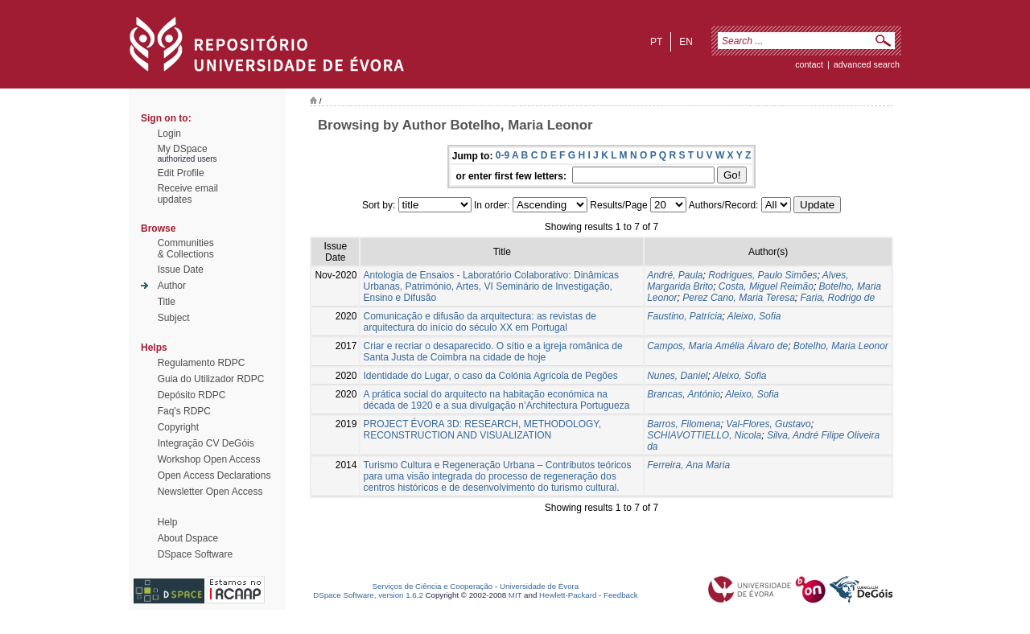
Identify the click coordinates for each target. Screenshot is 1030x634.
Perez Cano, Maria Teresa (738, 297)
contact (809, 64)
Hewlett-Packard (567, 595)
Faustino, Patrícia (684, 316)
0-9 (502, 155)
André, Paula (674, 275)
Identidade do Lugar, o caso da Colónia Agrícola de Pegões (490, 375)
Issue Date (181, 269)
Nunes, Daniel (677, 375)
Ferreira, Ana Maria (688, 465)
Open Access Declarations (214, 475)
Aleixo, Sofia (754, 316)
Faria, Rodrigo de (838, 297)
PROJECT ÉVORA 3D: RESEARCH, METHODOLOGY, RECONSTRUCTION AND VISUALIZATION (482, 429)
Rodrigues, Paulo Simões (762, 275)
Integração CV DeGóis (206, 443)
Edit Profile (181, 173)
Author (172, 285)
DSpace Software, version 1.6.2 (368, 595)
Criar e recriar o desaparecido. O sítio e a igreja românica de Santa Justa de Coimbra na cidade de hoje (492, 351)
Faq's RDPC (184, 411)
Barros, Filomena (683, 424)
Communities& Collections (186, 248)
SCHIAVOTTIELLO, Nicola (704, 435)
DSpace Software (195, 554)
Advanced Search (867, 64)
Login (169, 133)
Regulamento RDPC (201, 362)
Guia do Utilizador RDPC (211, 379)
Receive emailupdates (188, 194)
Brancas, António (683, 394)
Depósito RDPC (192, 395)
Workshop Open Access (209, 459)
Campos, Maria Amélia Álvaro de (717, 346)
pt (656, 41)
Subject (174, 317)
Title (166, 301)
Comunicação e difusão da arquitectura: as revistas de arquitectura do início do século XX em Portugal (479, 322)
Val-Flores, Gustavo (768, 424)
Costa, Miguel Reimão (766, 286)
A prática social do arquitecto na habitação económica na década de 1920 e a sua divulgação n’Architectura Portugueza (496, 400)
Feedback (621, 595)
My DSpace (183, 148)
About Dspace (188, 538)
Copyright (178, 427)
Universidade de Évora (539, 586)
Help (168, 522)
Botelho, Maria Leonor (840, 346)
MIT (515, 595)
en (686, 41)
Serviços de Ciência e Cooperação (433, 586)
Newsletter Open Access (210, 491)
